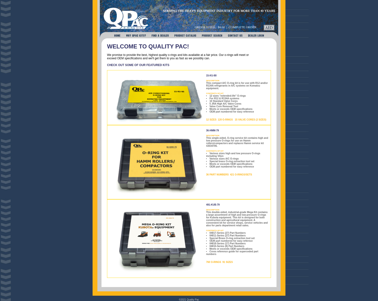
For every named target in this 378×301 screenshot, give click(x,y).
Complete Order (242, 27)
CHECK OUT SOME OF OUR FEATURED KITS (138, 65)
